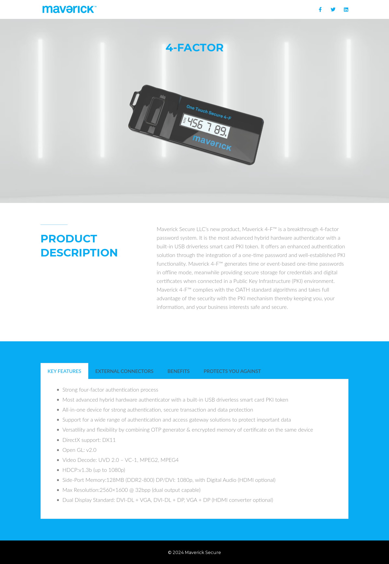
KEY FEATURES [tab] (64, 371)
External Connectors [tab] (124, 371)
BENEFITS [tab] (178, 371)
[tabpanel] (194, 449)
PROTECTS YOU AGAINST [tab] (232, 371)
